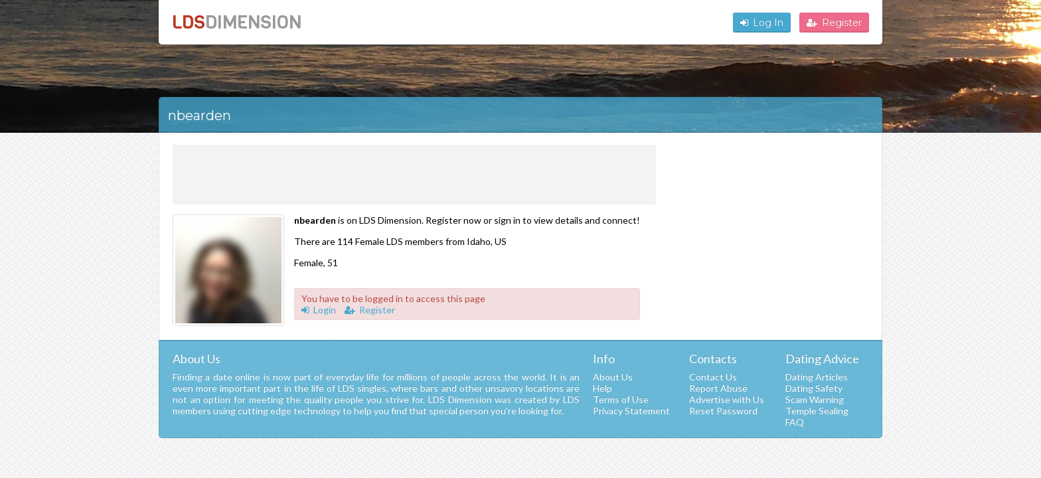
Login (318, 309)
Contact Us (713, 376)
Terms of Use (621, 399)
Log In (761, 23)
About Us (613, 376)
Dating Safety (813, 388)
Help (602, 388)
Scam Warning (814, 399)
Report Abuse (718, 388)
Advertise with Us (726, 399)
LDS (236, 22)
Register (834, 23)
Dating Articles (816, 376)
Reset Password (723, 410)
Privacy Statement (631, 410)
